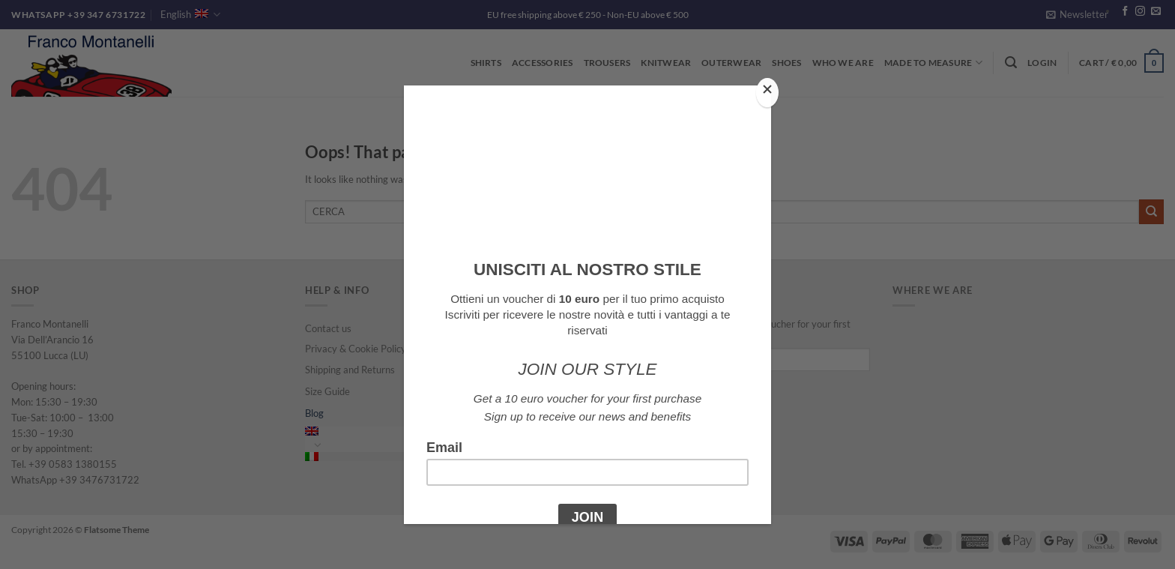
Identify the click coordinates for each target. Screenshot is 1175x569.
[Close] (767, 92)
